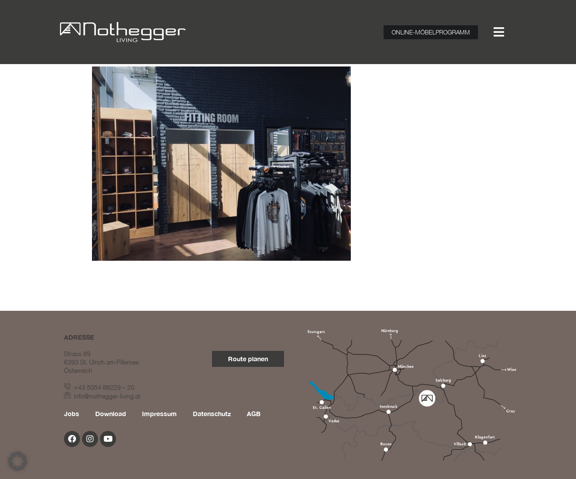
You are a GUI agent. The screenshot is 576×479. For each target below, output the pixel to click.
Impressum (159, 413)
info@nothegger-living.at (102, 396)
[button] (17, 461)
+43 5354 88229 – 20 (99, 387)
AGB (253, 413)
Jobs (71, 413)
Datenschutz (212, 413)
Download (110, 413)
